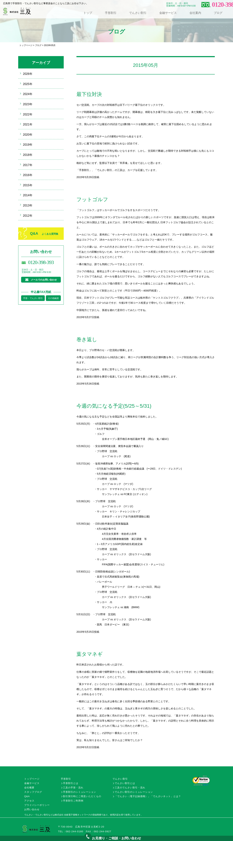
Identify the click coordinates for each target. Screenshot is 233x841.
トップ (87, 12)
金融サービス (168, 12)
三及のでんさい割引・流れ (130, 787)
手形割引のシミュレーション (79, 792)
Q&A (44, 233)
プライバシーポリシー (37, 805)
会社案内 (195, 12)
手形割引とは (70, 783)
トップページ (25, 45)
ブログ (218, 12)
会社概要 (29, 787)
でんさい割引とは (125, 783)
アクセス (29, 800)
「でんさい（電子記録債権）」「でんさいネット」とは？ (148, 796)
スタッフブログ (33, 792)
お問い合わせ (32, 809)
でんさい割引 (138, 12)
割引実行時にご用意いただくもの (82, 796)
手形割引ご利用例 (73, 800)
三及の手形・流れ (73, 787)
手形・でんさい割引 (33, 298)
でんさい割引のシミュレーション (134, 792)
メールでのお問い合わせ (44, 279)
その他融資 (53, 298)
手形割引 (110, 12)
